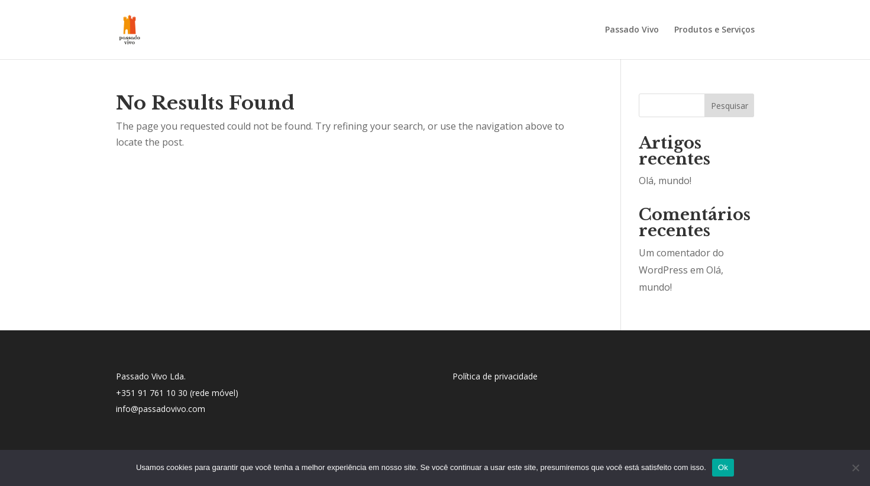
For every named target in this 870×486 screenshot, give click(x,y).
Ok (723, 467)
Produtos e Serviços (714, 30)
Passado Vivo (632, 30)
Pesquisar (729, 105)
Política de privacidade (495, 376)
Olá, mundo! (665, 180)
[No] (855, 468)
